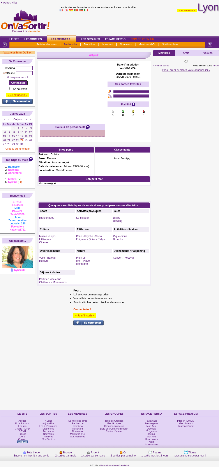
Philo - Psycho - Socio (89, 236)
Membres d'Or (147, 44)
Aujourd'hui (48, 423)
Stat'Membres (170, 44)
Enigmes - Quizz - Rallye (90, 239)
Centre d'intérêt (114, 431)
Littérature (45, 239)
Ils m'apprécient (185, 426)
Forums (22, 426)
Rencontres (151, 439)
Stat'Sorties (48, 439)
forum (216, 65)
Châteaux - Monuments (53, 282)
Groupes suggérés (114, 426)
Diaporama (48, 428)
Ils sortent (107, 44)
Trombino (89, 44)
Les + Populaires (48, 426)
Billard (116, 217)
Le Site (14, 39)
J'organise (151, 431)
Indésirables (151, 444)
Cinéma (43, 242)
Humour (44, 260)
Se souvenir (20, 89)
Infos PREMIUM (185, 420)
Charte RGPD (22, 428)
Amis (186, 53)
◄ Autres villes (8, 2)
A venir (48, 420)
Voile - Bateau (47, 257)
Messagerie (151, 423)
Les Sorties (33, 39)
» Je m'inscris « (187, 10)
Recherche (70, 44)
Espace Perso (115, 39)
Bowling (117, 220)
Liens (22, 436)
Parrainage (151, 420)
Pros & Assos (22, 423)
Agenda (151, 428)
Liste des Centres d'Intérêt (114, 428)
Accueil (22, 420)
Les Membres (60, 39)
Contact (22, 439)
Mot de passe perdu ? (17, 77)
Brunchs (118, 239)
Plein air (81, 257)
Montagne (82, 263)
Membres (164, 53)
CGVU (22, 431)
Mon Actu (152, 426)
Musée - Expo (47, 236)
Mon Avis (151, 436)
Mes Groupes (114, 423)
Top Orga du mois (17, 160)
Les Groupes (90, 39)
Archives (48, 436)
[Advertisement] (72, 90)
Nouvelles (48, 434)
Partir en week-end (50, 279)
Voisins (208, 53)
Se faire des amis (46, 44)
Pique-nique (120, 236)
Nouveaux (126, 44)
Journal (151, 434)
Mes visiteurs (186, 423)
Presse (22, 434)
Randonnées (46, 217)
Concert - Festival (123, 257)
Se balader (82, 217)
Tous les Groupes (114, 420)
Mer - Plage (83, 260)
